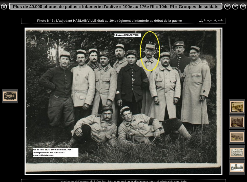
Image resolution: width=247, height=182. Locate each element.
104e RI (166, 6)
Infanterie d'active (100, 6)
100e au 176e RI (138, 6)
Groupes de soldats (198, 6)
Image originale (211, 20)
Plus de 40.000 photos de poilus (45, 6)
